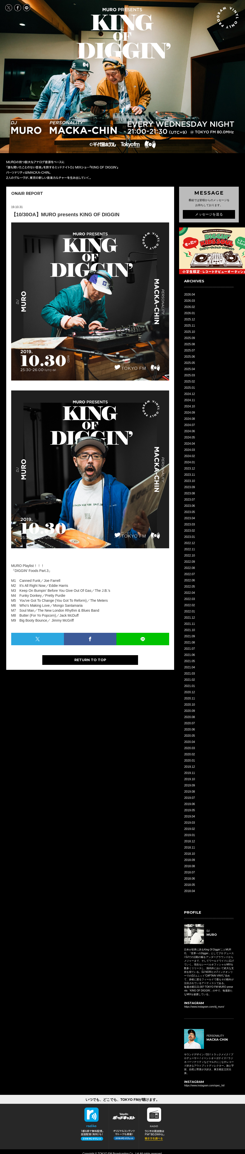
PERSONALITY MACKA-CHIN (83, 127)
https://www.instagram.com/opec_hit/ (204, 1085)
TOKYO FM (130, 144)
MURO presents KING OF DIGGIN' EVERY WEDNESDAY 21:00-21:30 (123, 33)
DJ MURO (26, 127)
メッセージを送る (209, 214)
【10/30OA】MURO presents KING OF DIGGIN (65, 214)
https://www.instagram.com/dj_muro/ (204, 1006)
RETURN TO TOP (90, 660)
